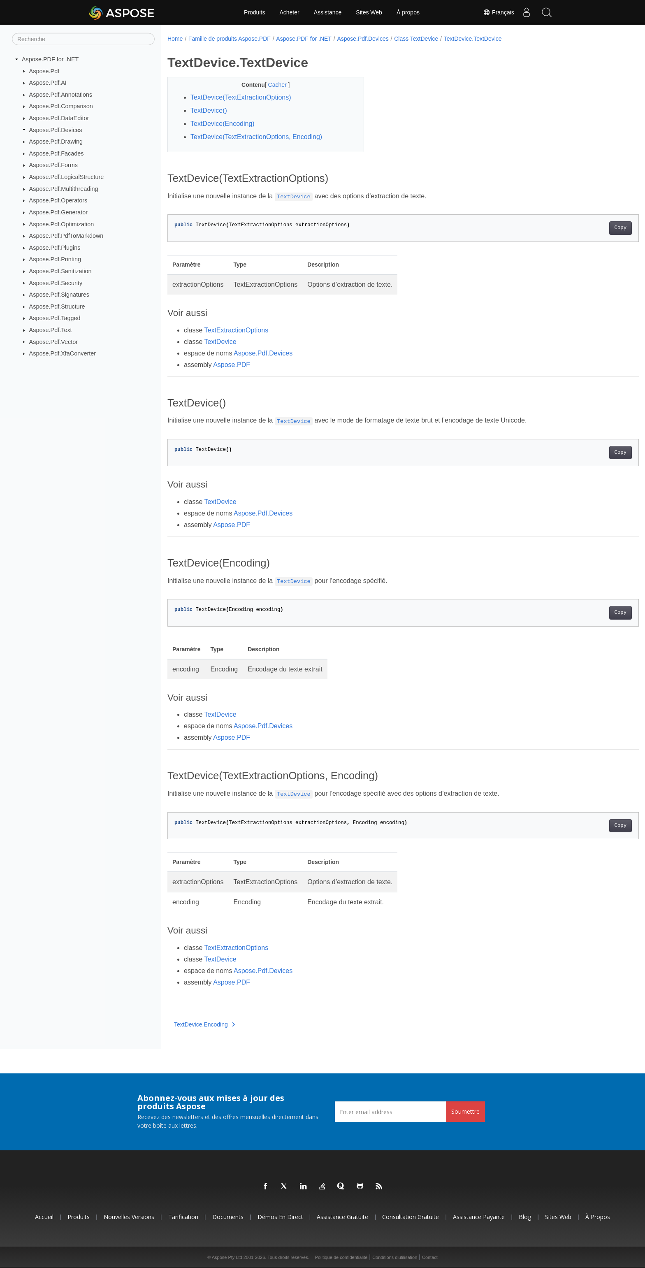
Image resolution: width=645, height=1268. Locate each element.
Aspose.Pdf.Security (56, 282)
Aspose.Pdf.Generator (58, 212)
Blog (525, 1217)
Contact (430, 1257)
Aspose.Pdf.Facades (56, 153)
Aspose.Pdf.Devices (55, 129)
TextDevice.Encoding (204, 1024)
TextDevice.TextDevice (473, 38)
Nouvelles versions (129, 1217)
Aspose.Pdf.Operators (58, 200)
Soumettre (465, 1111)
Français (498, 12)
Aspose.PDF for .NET (50, 59)
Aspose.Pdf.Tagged (55, 318)
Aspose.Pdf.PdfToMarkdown (66, 235)
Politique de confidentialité (341, 1257)
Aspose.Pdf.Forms (53, 165)
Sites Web (369, 12)
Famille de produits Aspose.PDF (229, 38)
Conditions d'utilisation (394, 1257)
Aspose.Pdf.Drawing (56, 141)
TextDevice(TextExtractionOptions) (240, 97)
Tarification (183, 1217)
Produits (254, 12)
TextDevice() (208, 110)
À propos (408, 12)
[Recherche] (83, 39)
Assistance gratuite (342, 1217)
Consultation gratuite (410, 1217)
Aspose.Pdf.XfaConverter (62, 353)
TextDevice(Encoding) (222, 123)
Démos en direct (280, 1217)
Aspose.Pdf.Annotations (61, 94)
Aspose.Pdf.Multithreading (63, 189)
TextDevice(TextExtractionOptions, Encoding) (256, 136)
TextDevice (220, 341)
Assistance (328, 12)
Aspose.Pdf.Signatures (59, 294)
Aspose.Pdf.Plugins (55, 247)
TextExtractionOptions (236, 330)
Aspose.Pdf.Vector (53, 341)
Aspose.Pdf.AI (48, 82)
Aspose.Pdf (44, 70)
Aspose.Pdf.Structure (57, 306)
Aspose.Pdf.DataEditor (59, 118)
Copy (588, 228)
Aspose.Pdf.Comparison (61, 106)
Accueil (44, 1217)
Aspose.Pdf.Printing (55, 259)
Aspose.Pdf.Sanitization (60, 271)
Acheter (289, 12)
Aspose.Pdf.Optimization (61, 224)
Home (175, 38)
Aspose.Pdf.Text (50, 330)
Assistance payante (479, 1217)
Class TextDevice (416, 38)
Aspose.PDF (231, 364)
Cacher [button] (271, 84)
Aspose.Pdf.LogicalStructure (66, 177)
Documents (228, 1217)
